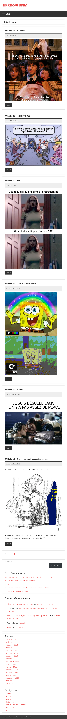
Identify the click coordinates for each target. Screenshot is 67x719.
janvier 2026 (11, 639)
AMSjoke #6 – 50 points (15, 30)
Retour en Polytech (45, 604)
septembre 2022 (12, 678)
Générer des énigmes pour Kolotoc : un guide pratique (27, 588)
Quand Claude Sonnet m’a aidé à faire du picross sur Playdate (30, 577)
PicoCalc (7, 584)
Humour (8, 105)
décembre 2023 (12, 653)
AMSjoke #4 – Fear (13, 180)
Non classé (10, 708)
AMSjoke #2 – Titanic (14, 389)
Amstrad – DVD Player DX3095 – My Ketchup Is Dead (28, 616)
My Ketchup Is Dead (15, 5)
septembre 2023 (12, 662)
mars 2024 (10, 648)
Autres (9, 694)
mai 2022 (9, 681)
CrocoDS (22, 623)
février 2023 (11, 664)
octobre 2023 (11, 659)
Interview (10, 702)
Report (9, 710)
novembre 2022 (12, 673)
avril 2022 (10, 684)
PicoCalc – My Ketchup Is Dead (20, 604)
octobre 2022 (11, 675)
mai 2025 (9, 642)
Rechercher (9, 561)
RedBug (9, 628)
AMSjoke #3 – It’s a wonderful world (20, 283)
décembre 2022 (12, 670)
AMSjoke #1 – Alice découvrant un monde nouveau (27, 459)
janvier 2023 (11, 667)
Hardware (9, 697)
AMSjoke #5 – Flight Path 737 (18, 115)
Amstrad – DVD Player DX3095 (16, 591)
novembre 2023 (12, 656)
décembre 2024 (12, 645)
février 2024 (11, 651)
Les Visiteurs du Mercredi (17, 705)
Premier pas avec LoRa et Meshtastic (19, 581)
